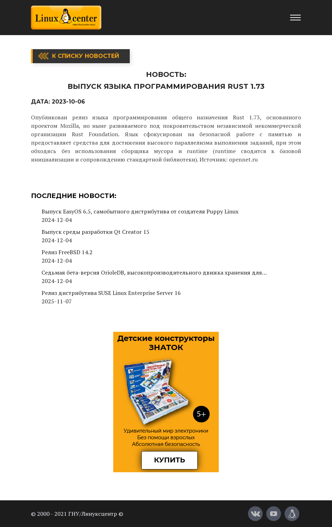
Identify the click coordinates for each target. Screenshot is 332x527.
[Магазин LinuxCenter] (292, 513)
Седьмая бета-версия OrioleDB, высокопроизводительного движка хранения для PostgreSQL (152, 273)
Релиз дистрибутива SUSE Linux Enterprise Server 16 (111, 293)
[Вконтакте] (255, 513)
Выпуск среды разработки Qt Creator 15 (95, 232)
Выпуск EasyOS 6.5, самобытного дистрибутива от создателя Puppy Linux (140, 211)
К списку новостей (85, 56)
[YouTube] (273, 513)
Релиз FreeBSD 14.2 (67, 252)
